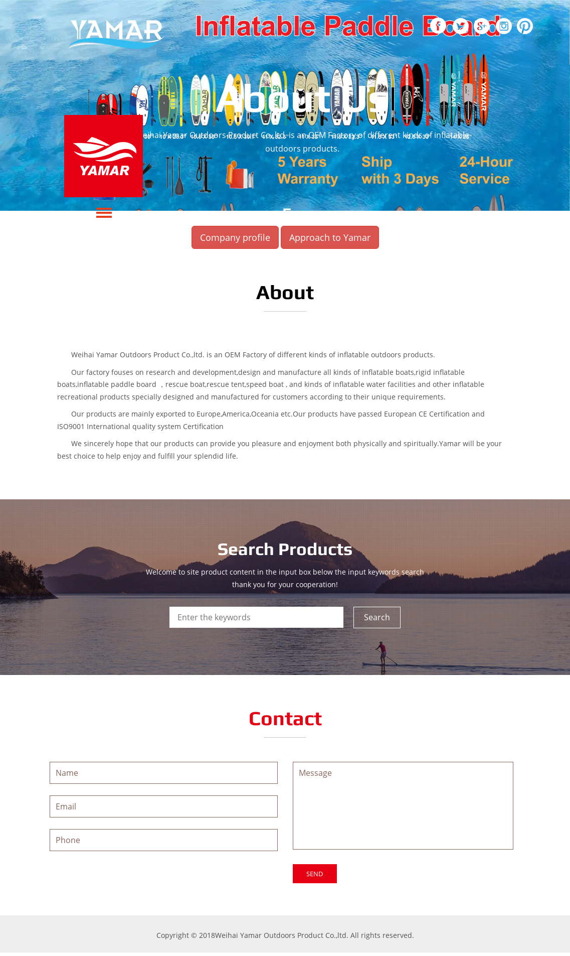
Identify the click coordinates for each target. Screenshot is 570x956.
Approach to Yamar (329, 237)
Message (403, 807)
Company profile (235, 237)
